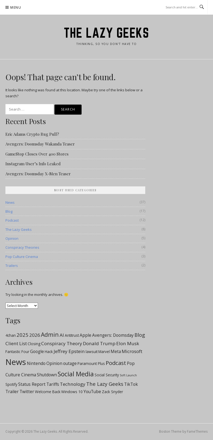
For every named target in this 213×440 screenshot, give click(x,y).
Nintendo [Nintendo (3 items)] (36, 363)
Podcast (12, 220)
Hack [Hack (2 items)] (49, 351)
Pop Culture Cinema (21, 256)
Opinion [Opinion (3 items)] (54, 363)
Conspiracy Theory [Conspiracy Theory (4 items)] (61, 343)
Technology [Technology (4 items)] (72, 384)
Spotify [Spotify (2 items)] (11, 384)
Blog (8, 211)
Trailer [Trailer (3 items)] (12, 391)
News (10, 202)
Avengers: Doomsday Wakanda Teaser (40, 144)
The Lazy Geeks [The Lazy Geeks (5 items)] (104, 383)
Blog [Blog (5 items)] (139, 334)
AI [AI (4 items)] (62, 335)
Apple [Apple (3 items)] (85, 335)
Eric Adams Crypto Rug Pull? (32, 134)
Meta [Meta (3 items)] (116, 351)
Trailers (11, 265)
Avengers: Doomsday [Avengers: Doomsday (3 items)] (113, 335)
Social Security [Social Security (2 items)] (107, 375)
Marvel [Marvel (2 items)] (104, 351)
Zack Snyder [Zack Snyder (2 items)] (112, 391)
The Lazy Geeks (106, 32)
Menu (15, 7)
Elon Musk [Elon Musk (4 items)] (127, 343)
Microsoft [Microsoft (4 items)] (132, 351)
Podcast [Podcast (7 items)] (116, 363)
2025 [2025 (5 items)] (22, 334)
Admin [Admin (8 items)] (50, 334)
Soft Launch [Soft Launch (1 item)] (128, 375)
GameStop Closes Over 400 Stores (37, 154)
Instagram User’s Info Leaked (33, 163)
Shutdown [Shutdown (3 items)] (47, 375)
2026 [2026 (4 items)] (34, 335)
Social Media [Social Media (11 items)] (76, 374)
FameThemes (197, 431)
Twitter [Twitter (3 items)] (27, 391)
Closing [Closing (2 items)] (34, 343)
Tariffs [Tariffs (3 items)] (52, 384)
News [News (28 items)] (15, 362)
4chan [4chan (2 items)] (10, 335)
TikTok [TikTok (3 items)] (131, 384)
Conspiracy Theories (22, 247)
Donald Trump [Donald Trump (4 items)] (99, 343)
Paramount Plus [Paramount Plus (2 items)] (91, 363)
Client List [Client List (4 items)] (16, 343)
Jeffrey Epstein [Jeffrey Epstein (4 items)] (69, 351)
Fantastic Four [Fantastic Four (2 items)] (17, 351)
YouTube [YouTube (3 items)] (92, 391)
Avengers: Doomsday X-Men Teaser (38, 173)
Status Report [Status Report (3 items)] (32, 384)
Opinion (11, 238)
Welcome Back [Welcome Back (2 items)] (47, 391)
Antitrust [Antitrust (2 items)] (72, 335)
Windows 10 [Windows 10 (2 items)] (72, 391)
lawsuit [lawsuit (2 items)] (92, 351)
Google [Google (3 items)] (37, 351)
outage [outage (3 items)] (70, 363)
